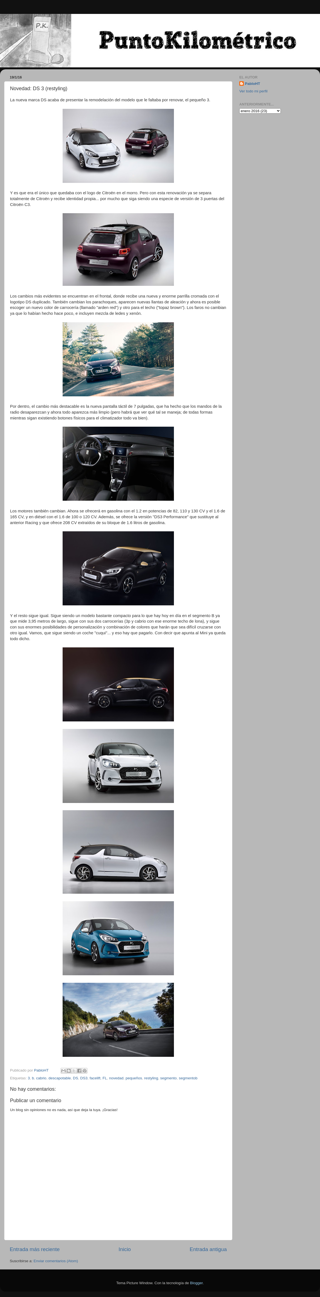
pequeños (133, 1078)
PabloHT (252, 84)
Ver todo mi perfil (253, 91)
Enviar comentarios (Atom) (56, 1261)
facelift (95, 1078)
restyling (151, 1078)
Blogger (196, 1283)
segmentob (188, 1078)
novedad (116, 1078)
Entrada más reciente (35, 1249)
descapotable (59, 1078)
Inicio (125, 1249)
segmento (168, 1078)
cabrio (41, 1078)
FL (105, 1078)
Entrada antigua (208, 1249)
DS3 (83, 1078)
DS (75, 1078)
